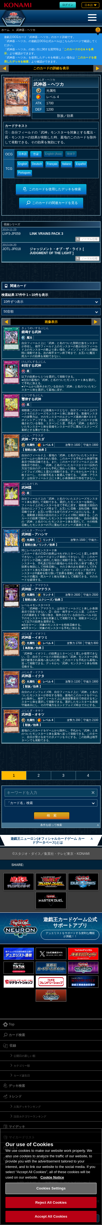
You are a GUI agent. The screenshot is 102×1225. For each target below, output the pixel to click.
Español (81, 163)
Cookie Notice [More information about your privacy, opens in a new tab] (52, 1177)
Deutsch (37, 163)
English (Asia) (53, 153)
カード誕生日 (22, 1075)
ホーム (5, 29)
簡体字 (71, 153)
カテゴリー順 (22, 1065)
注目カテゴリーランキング (30, 1116)
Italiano (66, 163)
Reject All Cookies (51, 1202)
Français (52, 163)
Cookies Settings (51, 1188)
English (22, 163)
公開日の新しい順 (24, 1055)
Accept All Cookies (51, 1216)
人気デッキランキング (27, 1106)
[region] (51, 1176)
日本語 (22, 153)
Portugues (24, 172)
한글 (36, 153)
